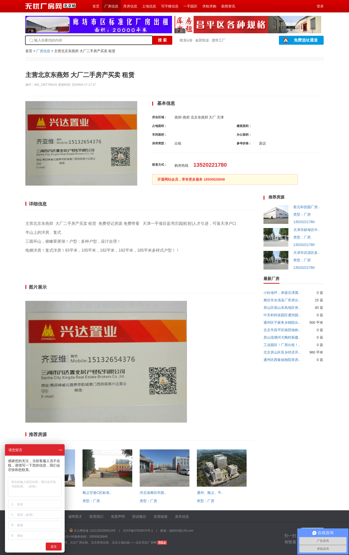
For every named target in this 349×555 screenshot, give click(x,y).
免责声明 (118, 516)
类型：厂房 (91, 501)
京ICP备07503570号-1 (138, 530)
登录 (320, 6)
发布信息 (182, 516)
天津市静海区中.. (306, 230)
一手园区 (190, 6)
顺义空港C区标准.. (97, 493)
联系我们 (96, 516)
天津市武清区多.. (306, 253)
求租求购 (209, 6)
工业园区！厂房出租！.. (281, 345)
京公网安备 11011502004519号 (95, 530)
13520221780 (304, 222)
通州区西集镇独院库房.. (281, 360)
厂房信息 (111, 6)
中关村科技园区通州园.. (281, 315)
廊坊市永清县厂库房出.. (281, 300)
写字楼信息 (169, 6)
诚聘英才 (75, 516)
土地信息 (149, 6)
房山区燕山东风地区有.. (281, 308)
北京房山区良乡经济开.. (281, 352)
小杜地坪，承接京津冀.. (281, 293)
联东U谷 (186, 40)
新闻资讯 (228, 6)
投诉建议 (139, 516)
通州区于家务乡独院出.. (281, 322)
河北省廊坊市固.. (153, 493)
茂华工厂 (218, 40)
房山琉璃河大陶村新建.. (281, 337)
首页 (95, 6)
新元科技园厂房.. (306, 207)
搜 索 (162, 40)
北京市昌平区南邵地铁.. (281, 330)
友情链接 (161, 516)
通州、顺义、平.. (210, 493)
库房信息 (130, 6)
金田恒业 (202, 40)
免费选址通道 (306, 40)
